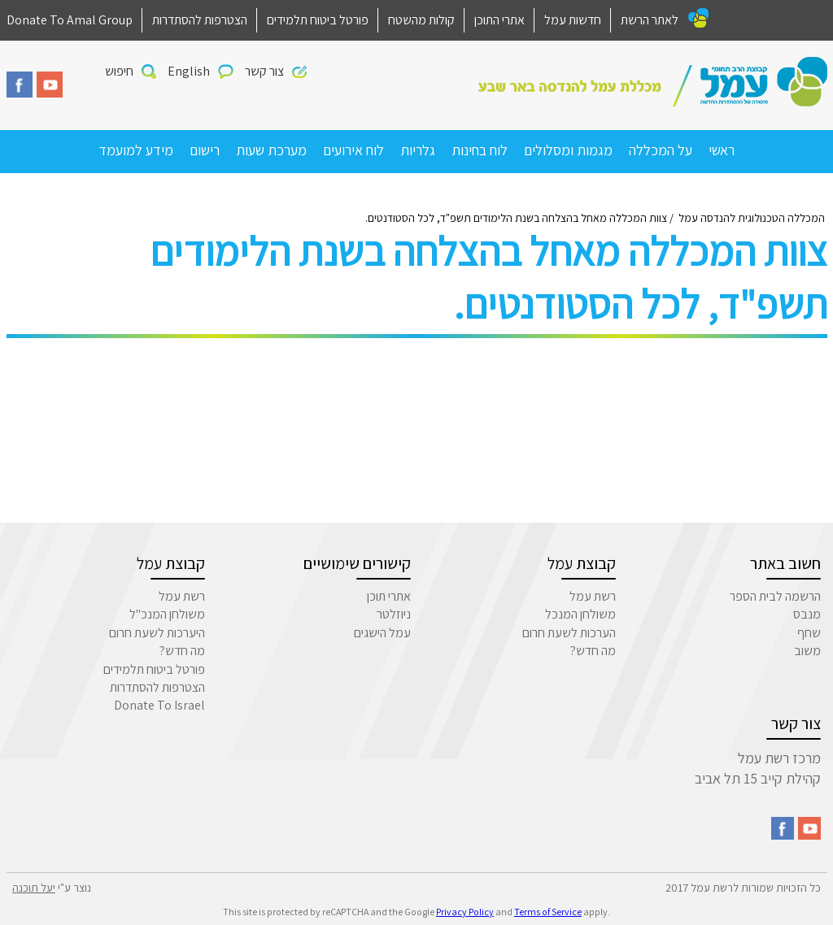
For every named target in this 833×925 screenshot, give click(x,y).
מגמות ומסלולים (568, 150)
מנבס (807, 614)
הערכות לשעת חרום (569, 632)
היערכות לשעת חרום (157, 632)
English (189, 71)
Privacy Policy (465, 911)
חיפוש (119, 71)
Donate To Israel (159, 705)
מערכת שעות (271, 150)
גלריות (417, 150)
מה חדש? (593, 650)
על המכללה (660, 150)
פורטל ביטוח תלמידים (318, 19)
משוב (807, 650)
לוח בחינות (479, 150)
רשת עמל (592, 596)
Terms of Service (548, 911)
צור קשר (264, 71)
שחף (809, 632)
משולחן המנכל (580, 614)
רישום (205, 150)
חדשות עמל (572, 19)
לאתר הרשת (649, 19)
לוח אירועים (353, 150)
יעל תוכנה (33, 887)
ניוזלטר (394, 614)
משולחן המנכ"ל (167, 614)
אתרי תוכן (389, 596)
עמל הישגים (382, 632)
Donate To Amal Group (70, 19)
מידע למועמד (135, 150)
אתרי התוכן (499, 19)
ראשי (722, 150)
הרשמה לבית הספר (775, 596)
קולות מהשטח (421, 19)
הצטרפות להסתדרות (199, 19)
